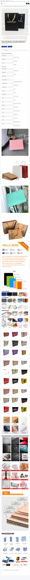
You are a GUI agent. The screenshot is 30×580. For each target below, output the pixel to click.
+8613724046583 (3, 0)
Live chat (10, 46)
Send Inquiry (4, 46)
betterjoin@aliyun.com (8, 0)
